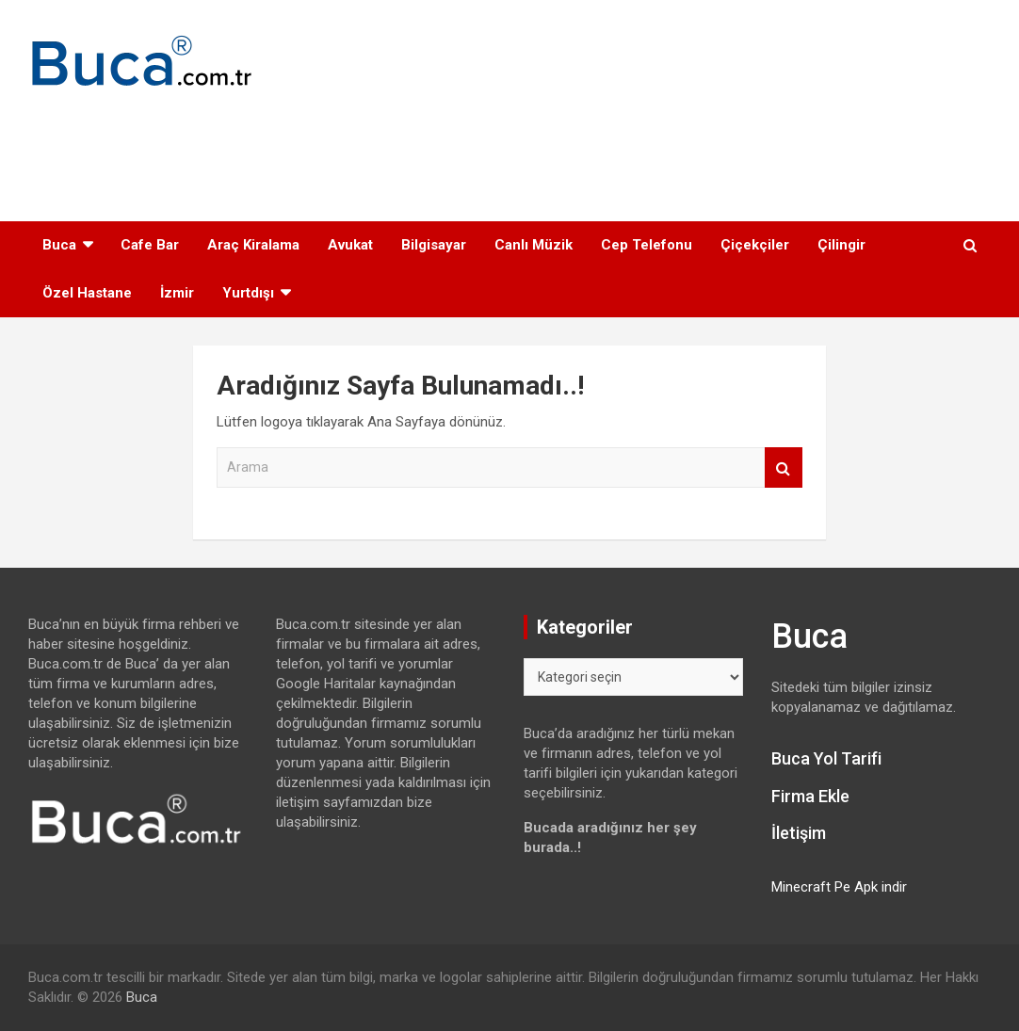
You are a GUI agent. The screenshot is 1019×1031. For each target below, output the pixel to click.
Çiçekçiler (754, 244)
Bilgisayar (433, 244)
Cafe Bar (150, 244)
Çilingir (841, 244)
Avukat (350, 244)
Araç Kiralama (253, 244)
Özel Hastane (87, 292)
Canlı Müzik (533, 244)
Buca (59, 244)
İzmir (177, 292)
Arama (783, 467)
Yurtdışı (248, 292)
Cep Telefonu (646, 244)
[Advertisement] (509, 146)
